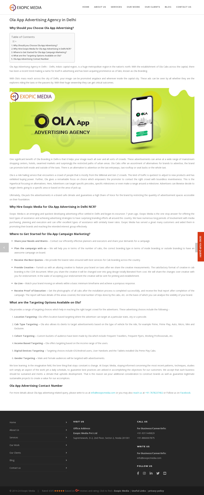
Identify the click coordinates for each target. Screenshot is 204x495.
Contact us (183, 7)
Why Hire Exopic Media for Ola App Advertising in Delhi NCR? (42, 48)
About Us (100, 7)
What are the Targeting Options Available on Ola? (37, 55)
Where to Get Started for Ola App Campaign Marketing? (40, 52)
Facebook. (185, 392)
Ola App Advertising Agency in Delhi (43, 19)
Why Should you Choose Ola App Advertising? (35, 45)
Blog (168, 7)
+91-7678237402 (154, 392)
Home (85, 7)
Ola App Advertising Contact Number (31, 59)
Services (116, 7)
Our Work (133, 7)
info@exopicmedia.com (103, 392)
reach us (137, 392)
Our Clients (152, 7)
